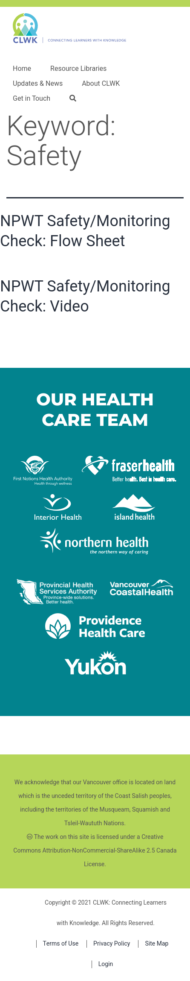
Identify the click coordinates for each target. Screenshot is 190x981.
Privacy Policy (111, 943)
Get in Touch (31, 98)
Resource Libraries (78, 69)
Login (105, 964)
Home (22, 69)
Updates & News (38, 84)
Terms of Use (61, 943)
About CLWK (101, 84)
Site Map (156, 943)
